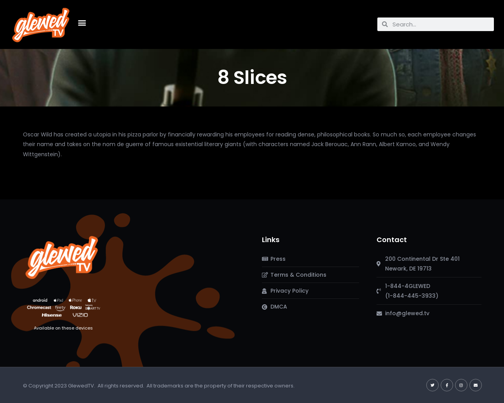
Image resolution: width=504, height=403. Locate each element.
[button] (81, 22)
